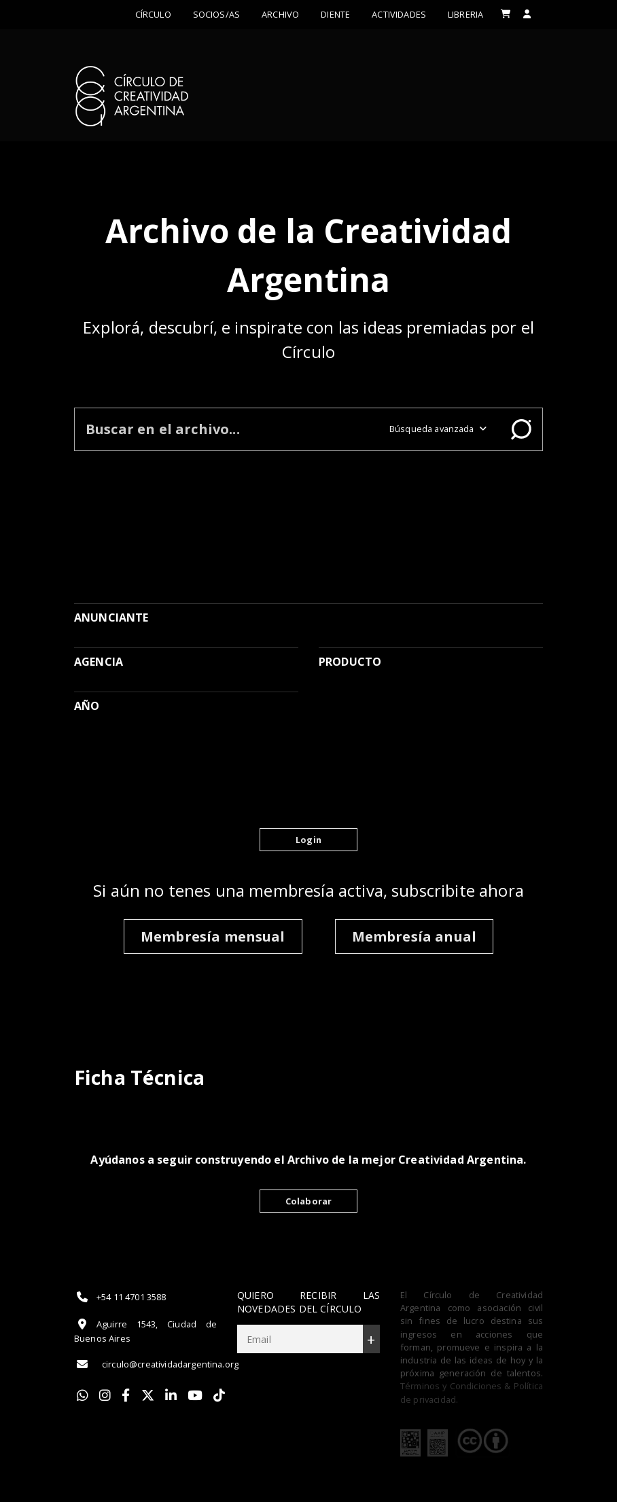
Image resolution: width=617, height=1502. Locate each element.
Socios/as (216, 14)
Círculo (153, 14)
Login (308, 840)
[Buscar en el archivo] (226, 429)
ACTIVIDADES (399, 14)
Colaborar (308, 1201)
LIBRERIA (465, 14)
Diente (335, 14)
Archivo (280, 14)
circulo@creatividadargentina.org (156, 1364)
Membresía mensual (213, 936)
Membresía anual (414, 936)
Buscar (521, 429)
